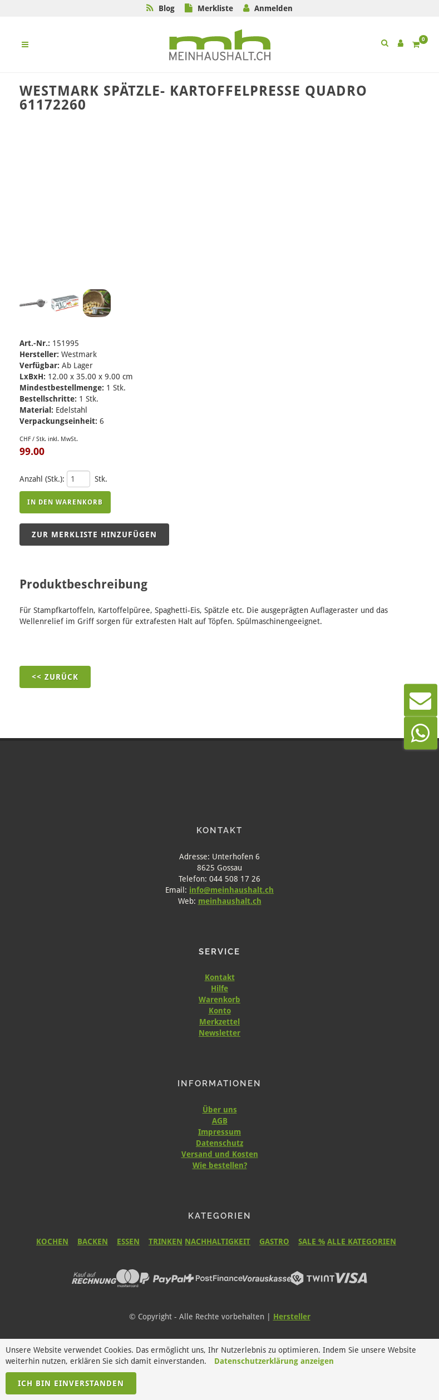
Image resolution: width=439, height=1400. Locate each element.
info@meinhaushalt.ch (231, 889)
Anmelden (273, 8)
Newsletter (219, 1032)
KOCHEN (52, 1241)
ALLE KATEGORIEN (361, 1241)
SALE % (311, 1241)
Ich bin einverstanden (71, 1383)
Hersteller (291, 1316)
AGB (220, 1120)
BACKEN (92, 1241)
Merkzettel (219, 1021)
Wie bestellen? (220, 1165)
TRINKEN (165, 1241)
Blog (167, 8)
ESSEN (128, 1241)
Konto (220, 1010)
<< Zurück (55, 676)
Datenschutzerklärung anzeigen (274, 1361)
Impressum (219, 1131)
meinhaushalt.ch (230, 901)
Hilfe (219, 988)
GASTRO (274, 1241)
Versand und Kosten (219, 1154)
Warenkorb (219, 999)
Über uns (220, 1109)
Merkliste (215, 8)
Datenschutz (219, 1143)
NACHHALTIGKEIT (217, 1241)
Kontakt (220, 977)
